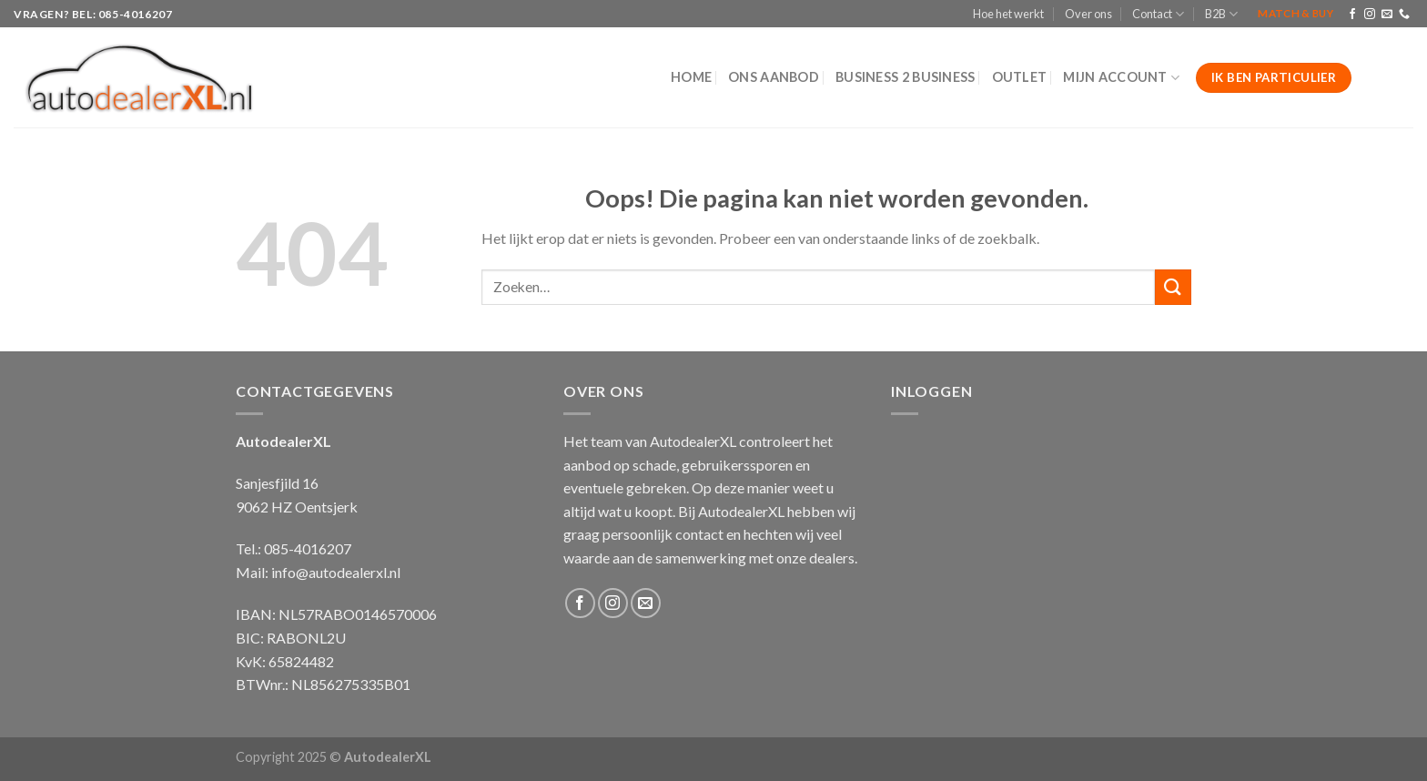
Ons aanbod (773, 77)
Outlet (1019, 77)
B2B (1221, 14)
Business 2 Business (905, 77)
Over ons (1088, 13)
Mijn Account (1121, 77)
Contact (1158, 14)
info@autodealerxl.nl (335, 572)
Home (691, 77)
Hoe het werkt (1008, 13)
